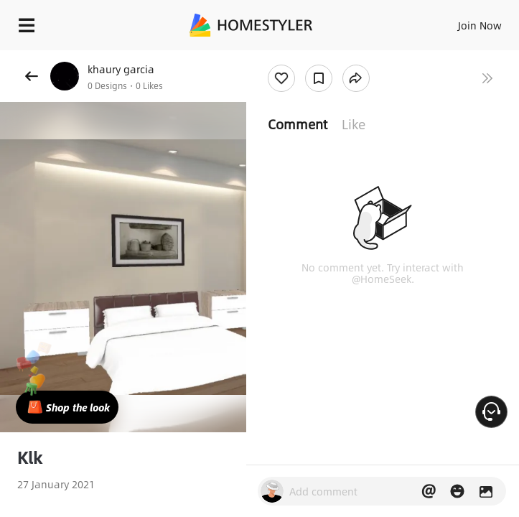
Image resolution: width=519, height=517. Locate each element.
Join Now (480, 25)
